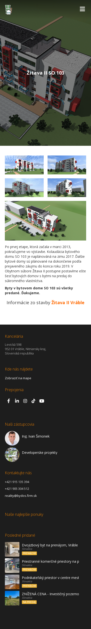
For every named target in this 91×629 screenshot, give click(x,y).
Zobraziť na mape (18, 378)
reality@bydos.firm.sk (21, 495)
